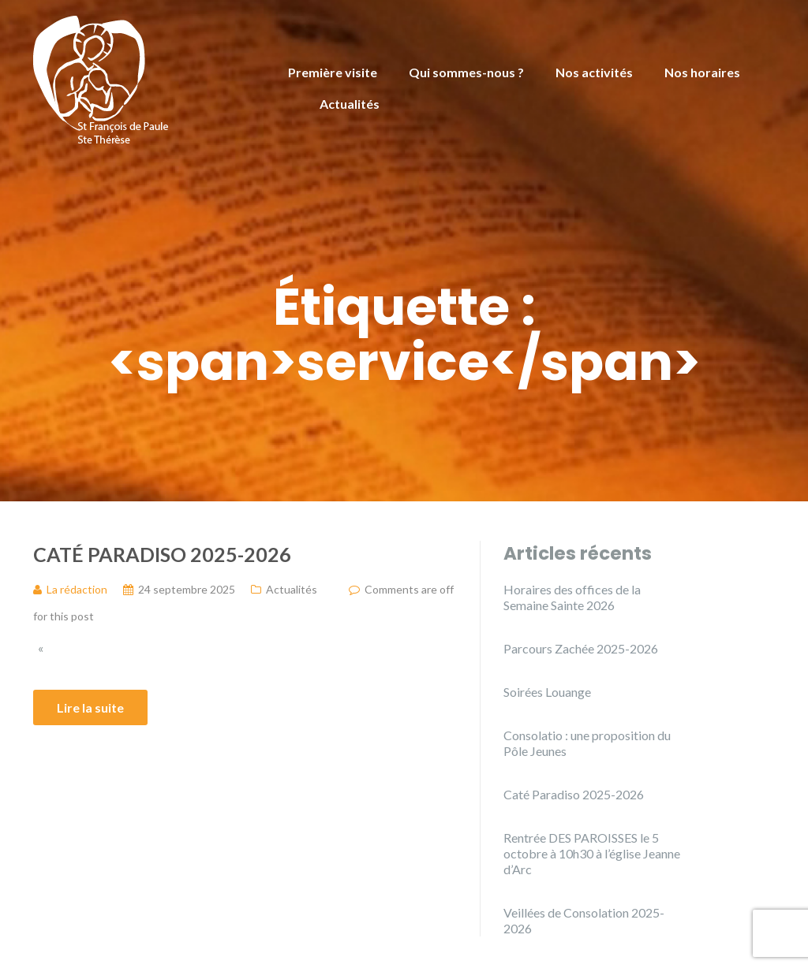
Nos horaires (702, 72)
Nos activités (594, 72)
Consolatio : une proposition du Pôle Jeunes (587, 743)
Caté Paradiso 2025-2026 (162, 554)
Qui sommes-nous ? (466, 72)
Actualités (350, 103)
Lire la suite (90, 707)
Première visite (332, 72)
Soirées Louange (547, 691)
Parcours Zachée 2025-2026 (580, 648)
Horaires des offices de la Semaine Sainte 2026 (572, 597)
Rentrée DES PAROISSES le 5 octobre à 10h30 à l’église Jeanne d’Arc (591, 853)
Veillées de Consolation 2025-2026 (583, 920)
